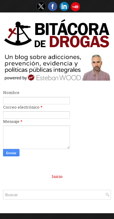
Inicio (57, 176)
